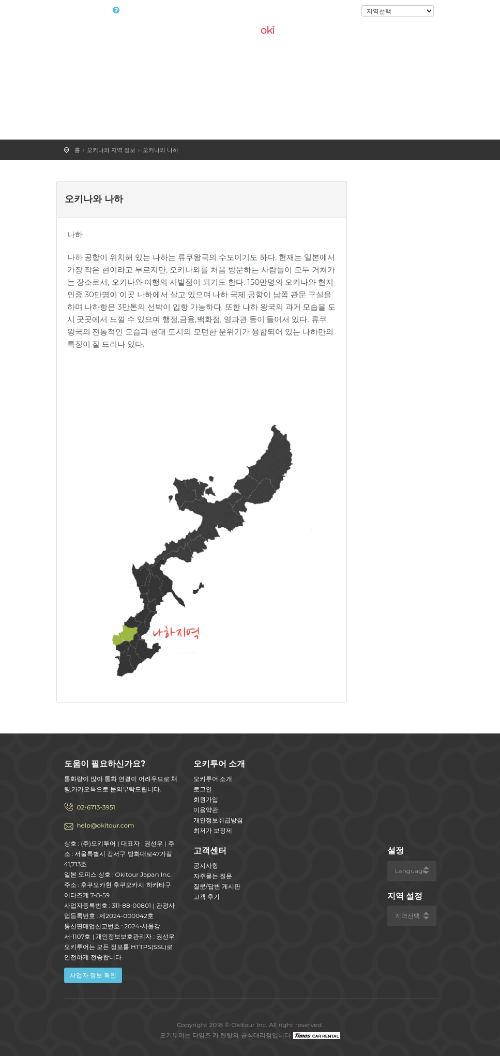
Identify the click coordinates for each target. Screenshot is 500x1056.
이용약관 (205, 810)
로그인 (344, 11)
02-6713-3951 (96, 807)
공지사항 (205, 865)
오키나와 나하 (160, 150)
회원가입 (205, 799)
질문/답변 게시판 (216, 886)
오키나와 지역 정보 (111, 150)
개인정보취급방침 (218, 820)
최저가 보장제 (212, 830)
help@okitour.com (105, 825)
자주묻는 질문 (212, 876)
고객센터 (209, 850)
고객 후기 (206, 896)
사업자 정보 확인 (93, 975)
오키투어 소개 (212, 779)
